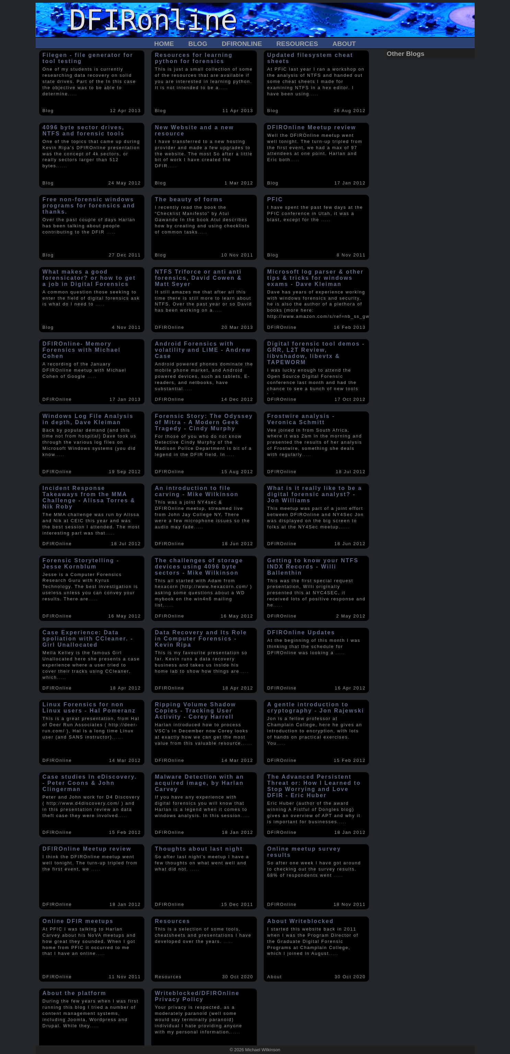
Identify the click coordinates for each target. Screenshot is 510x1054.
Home (164, 43)
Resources (297, 43)
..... (72, 93)
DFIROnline (242, 43)
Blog (197, 43)
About (344, 43)
